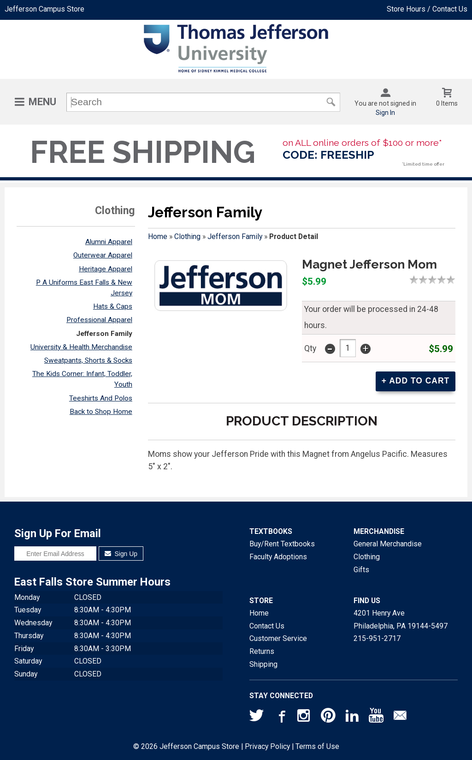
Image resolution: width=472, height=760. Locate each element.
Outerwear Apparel (102, 255)
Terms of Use (317, 746)
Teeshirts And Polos (100, 398)
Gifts (361, 569)
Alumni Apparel (108, 242)
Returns (261, 650)
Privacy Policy (267, 746)
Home (157, 236)
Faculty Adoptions (278, 556)
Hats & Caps (112, 306)
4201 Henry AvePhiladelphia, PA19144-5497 (401, 619)
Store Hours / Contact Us (427, 9)
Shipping (263, 663)
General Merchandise (388, 543)
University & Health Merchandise (81, 347)
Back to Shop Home (101, 411)
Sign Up (121, 553)
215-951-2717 (377, 638)
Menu (42, 102)
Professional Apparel (99, 320)
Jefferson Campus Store (44, 9)
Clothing (187, 236)
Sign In (385, 112)
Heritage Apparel (105, 269)
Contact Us (266, 625)
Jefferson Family (104, 333)
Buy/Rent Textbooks (282, 543)
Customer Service (278, 638)
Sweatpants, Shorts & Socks (88, 360)
